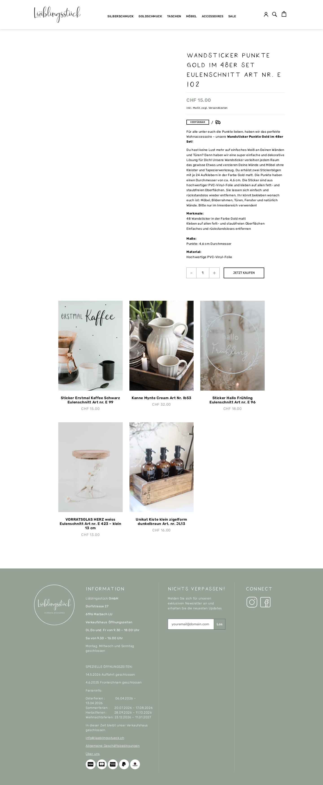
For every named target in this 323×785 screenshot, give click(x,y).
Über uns (93, 754)
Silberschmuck (120, 16)
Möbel (191, 16)
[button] (274, 14)
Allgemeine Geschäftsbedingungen (113, 746)
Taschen (174, 16)
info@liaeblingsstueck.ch (105, 738)
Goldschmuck (150, 16)
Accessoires (212, 16)
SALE (232, 16)
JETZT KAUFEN (244, 273)
